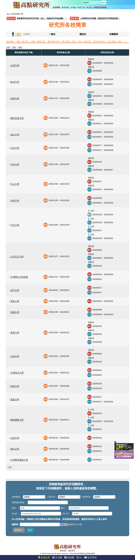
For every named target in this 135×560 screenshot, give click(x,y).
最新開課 (65, 7)
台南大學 (14, 356)
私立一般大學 (84, 41)
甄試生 (83, 34)
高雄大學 (14, 386)
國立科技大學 (53, 41)
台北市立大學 (17, 256)
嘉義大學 (14, 399)
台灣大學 (14, 65)
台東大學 (14, 438)
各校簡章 (56, 7)
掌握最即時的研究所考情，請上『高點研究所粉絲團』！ (42, 18)
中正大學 (14, 225)
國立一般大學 (22, 41)
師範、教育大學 (38, 41)
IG (79, 557)
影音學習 (90, 557)
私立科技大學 (99, 41)
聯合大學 (14, 449)
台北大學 (14, 148)
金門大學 (14, 290)
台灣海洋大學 (17, 373)
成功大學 (14, 134)
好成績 (73, 7)
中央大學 (14, 164)
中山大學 (14, 184)
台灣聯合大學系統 (19, 277)
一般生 (52, 34)
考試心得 (81, 7)
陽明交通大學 (17, 118)
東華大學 (14, 332)
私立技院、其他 (114, 41)
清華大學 (14, 98)
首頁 (8, 14)
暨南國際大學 (17, 420)
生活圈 (57, 557)
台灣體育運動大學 (19, 460)
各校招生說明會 (100, 7)
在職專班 (113, 34)
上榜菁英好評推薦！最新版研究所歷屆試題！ (100, 18)
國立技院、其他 (69, 41)
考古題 (89, 7)
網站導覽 (71, 550)
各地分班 (44, 557)
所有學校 (10, 41)
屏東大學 (14, 301)
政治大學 (14, 82)
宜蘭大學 (14, 312)
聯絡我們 (63, 550)
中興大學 (14, 200)
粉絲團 (69, 557)
